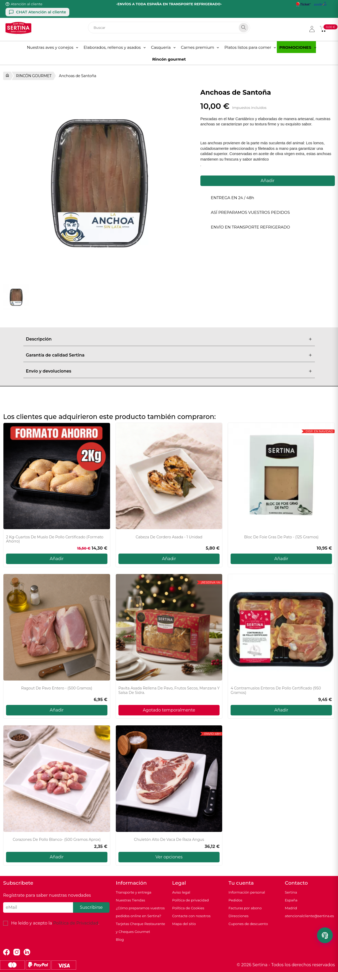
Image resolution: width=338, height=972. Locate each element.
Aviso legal (181, 892)
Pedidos (235, 900)
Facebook (6, 952)
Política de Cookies (188, 908)
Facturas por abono (245, 908)
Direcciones (238, 916)
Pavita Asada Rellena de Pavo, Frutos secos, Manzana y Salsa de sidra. (169, 690)
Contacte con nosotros (191, 916)
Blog (120, 939)
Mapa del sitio (184, 924)
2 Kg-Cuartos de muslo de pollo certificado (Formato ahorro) (54, 539)
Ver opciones (169, 856)
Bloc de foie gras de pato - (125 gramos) (281, 537)
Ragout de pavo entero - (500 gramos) (56, 688)
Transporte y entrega (133, 892)
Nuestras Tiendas (130, 900)
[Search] (243, 27)
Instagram (16, 952)
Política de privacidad (190, 900)
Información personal (246, 892)
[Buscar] (169, 27)
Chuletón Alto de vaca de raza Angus (169, 839)
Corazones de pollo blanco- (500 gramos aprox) (57, 839)
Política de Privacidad (75, 923)
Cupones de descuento (248, 924)
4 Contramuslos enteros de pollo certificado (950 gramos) (276, 690)
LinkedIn (27, 952)
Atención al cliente (26, 4)
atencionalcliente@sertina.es (309, 916)
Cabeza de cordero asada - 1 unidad (169, 537)
